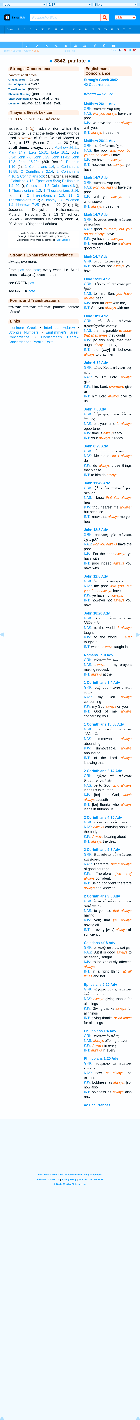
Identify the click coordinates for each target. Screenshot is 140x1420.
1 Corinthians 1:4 (39, 167)
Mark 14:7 (16, 152)
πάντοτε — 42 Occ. (99, 94)
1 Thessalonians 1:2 (24, 191)
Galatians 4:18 (22, 181)
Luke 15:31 (38, 152)
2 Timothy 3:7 (51, 200)
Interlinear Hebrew (59, 328)
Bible (7, 50)
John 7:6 (24, 157)
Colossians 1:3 (37, 186)
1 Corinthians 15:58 (100, 724)
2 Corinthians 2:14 (37, 171)
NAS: (88, 113)
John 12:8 (92, 530)
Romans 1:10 (95, 655)
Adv (112, 104)
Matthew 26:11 (66, 148)
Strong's (16, 50)
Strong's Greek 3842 (101, 80)
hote (36, 270)
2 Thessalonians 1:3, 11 (49, 195)
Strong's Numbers (23, 332)
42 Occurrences (97, 85)
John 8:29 (41, 157)
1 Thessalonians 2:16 (61, 191)
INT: (87, 133)
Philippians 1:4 (96, 1031)
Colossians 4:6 (63, 186)
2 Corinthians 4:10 (99, 818)
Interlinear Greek (22, 328)
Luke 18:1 (59, 152)
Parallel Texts (43, 342)
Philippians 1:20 (97, 1059)
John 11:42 (60, 157)
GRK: (88, 109)
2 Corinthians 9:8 (98, 896)
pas (21, 270)
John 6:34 (92, 363)
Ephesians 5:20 (48, 181)
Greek (27, 50)
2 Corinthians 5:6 (30, 176)
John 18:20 (28, 162)
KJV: (87, 123)
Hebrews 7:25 (27, 205)
